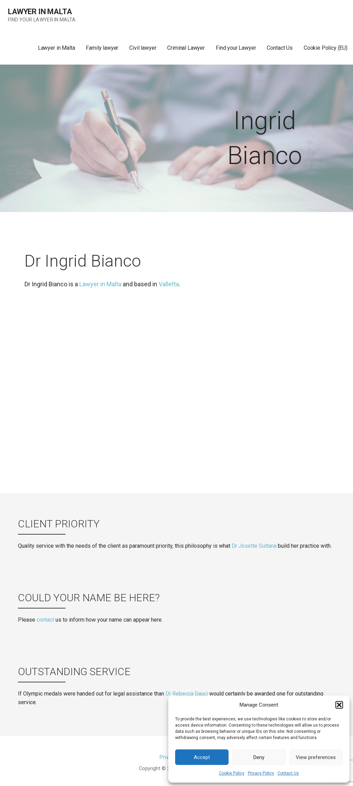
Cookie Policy (231, 773)
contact (45, 619)
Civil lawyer (142, 48)
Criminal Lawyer (186, 48)
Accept (202, 757)
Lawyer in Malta (40, 11)
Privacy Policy (261, 773)
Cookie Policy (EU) (325, 48)
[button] (339, 704)
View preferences (316, 757)
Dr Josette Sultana (254, 546)
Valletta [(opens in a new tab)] (169, 284)
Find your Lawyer (236, 48)
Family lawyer (102, 48)
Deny (258, 757)
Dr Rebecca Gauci (186, 693)
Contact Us (288, 773)
